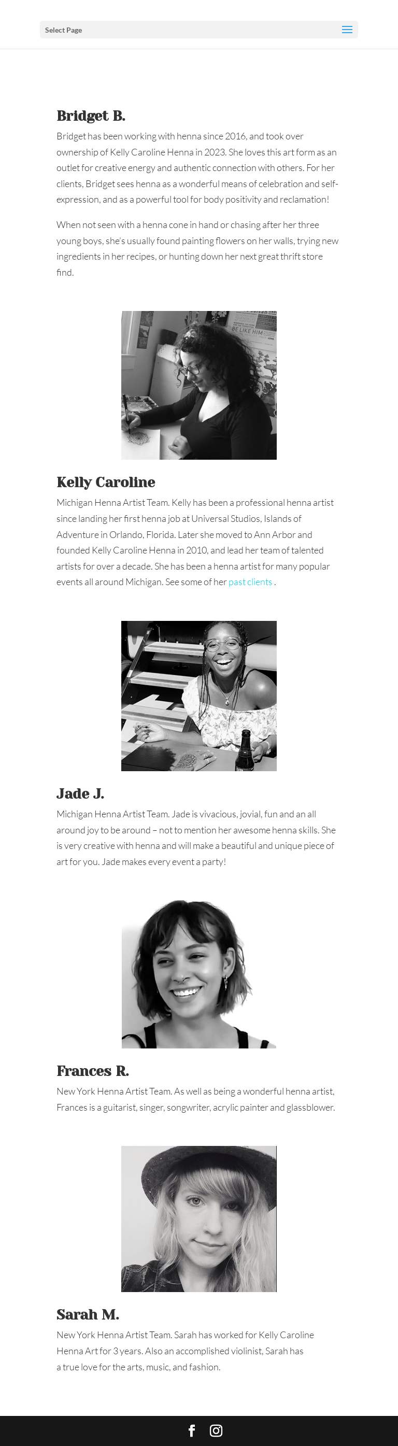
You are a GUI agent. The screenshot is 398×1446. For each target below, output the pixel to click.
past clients (251, 581)
